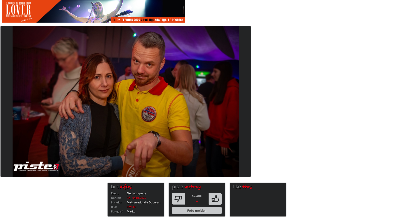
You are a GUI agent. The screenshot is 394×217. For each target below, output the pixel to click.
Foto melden (197, 210)
